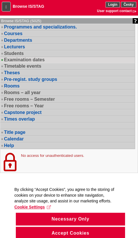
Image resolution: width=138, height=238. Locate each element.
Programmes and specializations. (40, 26)
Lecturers (14, 46)
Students (14, 53)
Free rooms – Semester (29, 99)
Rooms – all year (22, 92)
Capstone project (23, 112)
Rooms (12, 85)
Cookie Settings (32, 211)
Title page (14, 132)
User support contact (114, 11)
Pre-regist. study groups (30, 79)
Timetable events (22, 66)
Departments (18, 40)
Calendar (14, 138)
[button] (6, 7)
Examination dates (24, 59)
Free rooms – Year (24, 105)
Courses (13, 33)
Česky (129, 5)
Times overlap (19, 119)
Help (9, 145)
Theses (12, 72)
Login (113, 5)
